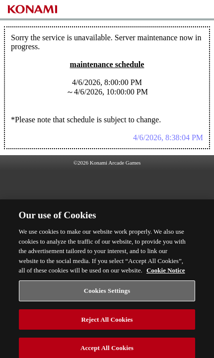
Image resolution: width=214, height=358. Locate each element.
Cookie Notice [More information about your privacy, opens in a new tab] (165, 274)
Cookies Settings (107, 294)
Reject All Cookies (107, 323)
